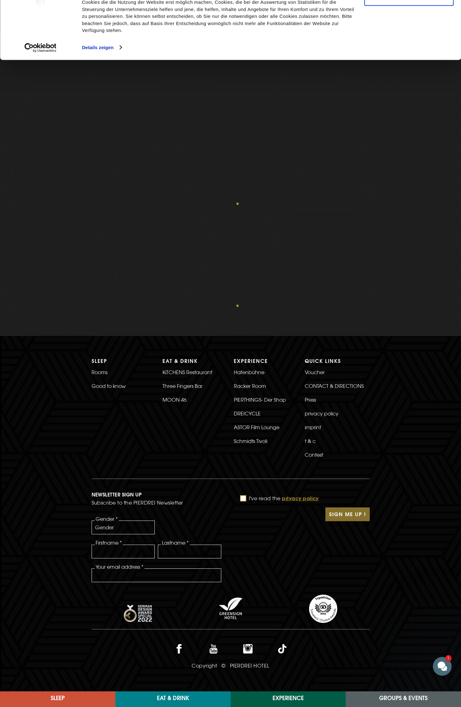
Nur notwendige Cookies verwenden (408, 36)
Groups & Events (403, 699)
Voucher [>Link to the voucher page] (315, 271)
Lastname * (175, 442)
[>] (337, 367)
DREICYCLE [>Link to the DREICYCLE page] (247, 312)
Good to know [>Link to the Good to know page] (109, 285)
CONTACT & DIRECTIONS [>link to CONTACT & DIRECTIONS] (334, 285)
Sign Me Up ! (347, 413)
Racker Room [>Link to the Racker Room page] (250, 285)
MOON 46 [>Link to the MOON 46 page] (175, 299)
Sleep (58, 699)
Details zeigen (97, 88)
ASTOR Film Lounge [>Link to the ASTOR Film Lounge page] (256, 326)
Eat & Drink (173, 699)
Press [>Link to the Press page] (310, 299)
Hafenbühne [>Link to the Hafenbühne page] (249, 271)
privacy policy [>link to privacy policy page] (321, 312)
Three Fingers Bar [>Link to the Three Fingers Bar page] (183, 285)
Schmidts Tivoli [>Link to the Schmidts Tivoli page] (250, 340)
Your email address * (119, 466)
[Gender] (123, 426)
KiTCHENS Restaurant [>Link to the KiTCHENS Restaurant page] (187, 271)
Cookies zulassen (408, 15)
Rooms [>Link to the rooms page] (100, 271)
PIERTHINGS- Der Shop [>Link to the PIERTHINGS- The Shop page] (260, 299)
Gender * (107, 418)
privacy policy (300, 397)
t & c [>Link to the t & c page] (310, 340)
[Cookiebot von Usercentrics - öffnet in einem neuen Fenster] (40, 89)
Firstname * (109, 442)
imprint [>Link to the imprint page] (313, 326)
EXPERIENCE (288, 699)
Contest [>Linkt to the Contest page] (314, 354)
